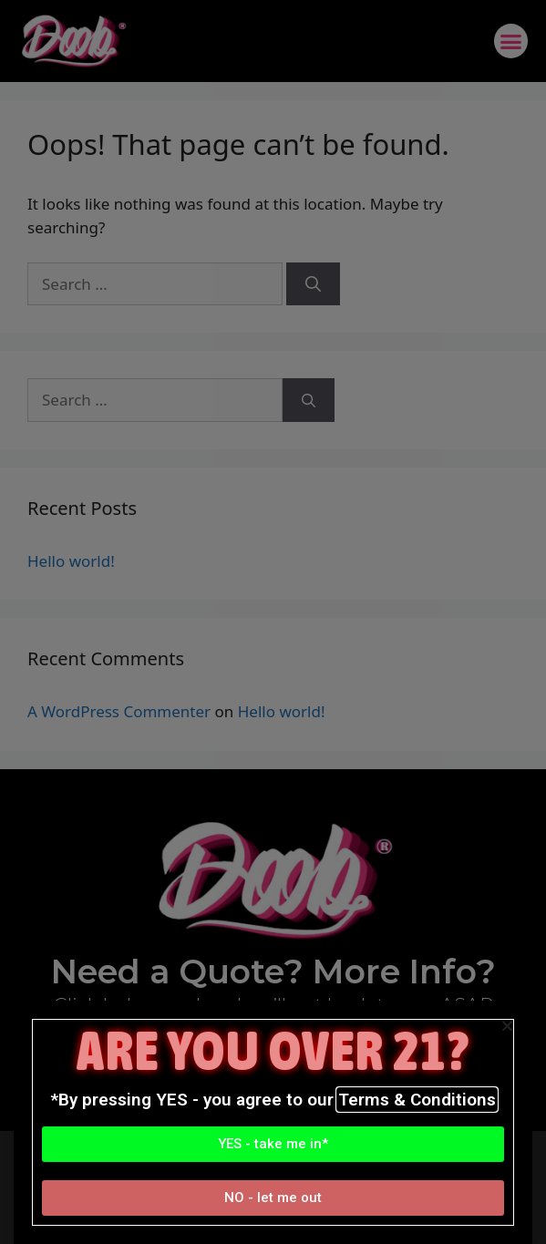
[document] (273, 622)
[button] (273, 1144)
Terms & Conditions (417, 1099)
